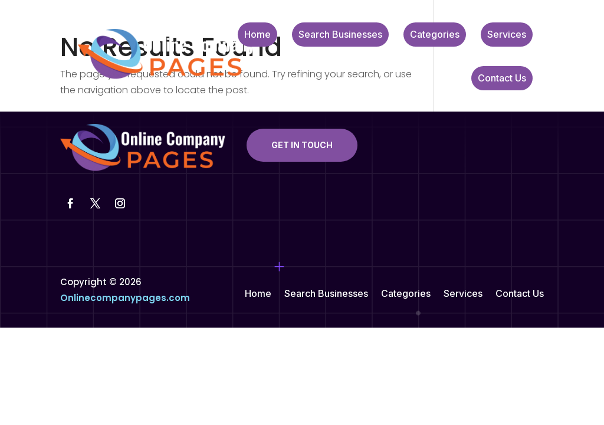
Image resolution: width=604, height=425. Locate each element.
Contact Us (502, 79)
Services (506, 35)
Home (257, 35)
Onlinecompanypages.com (125, 298)
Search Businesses (340, 35)
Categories (434, 35)
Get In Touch (302, 145)
